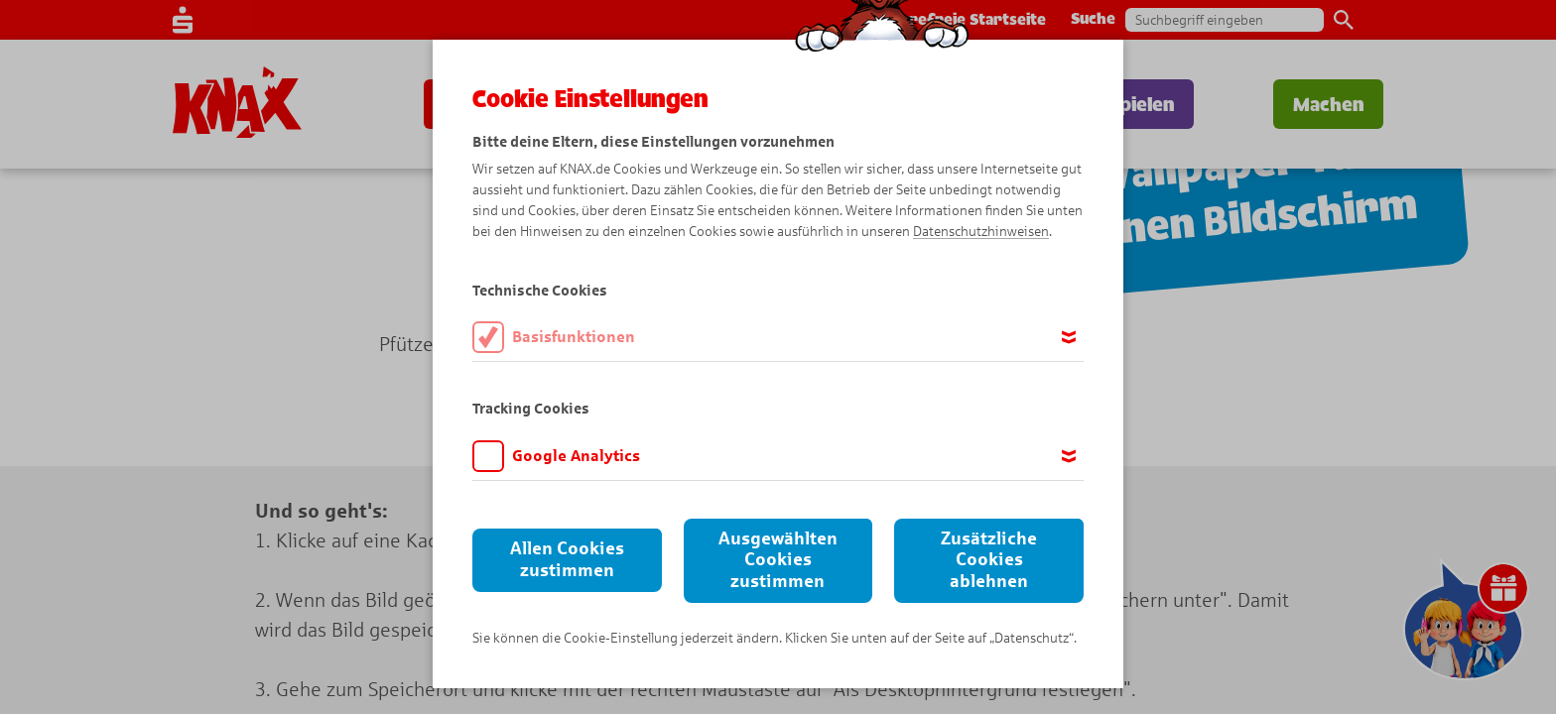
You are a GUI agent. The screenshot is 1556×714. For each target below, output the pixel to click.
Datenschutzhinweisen (981, 231)
